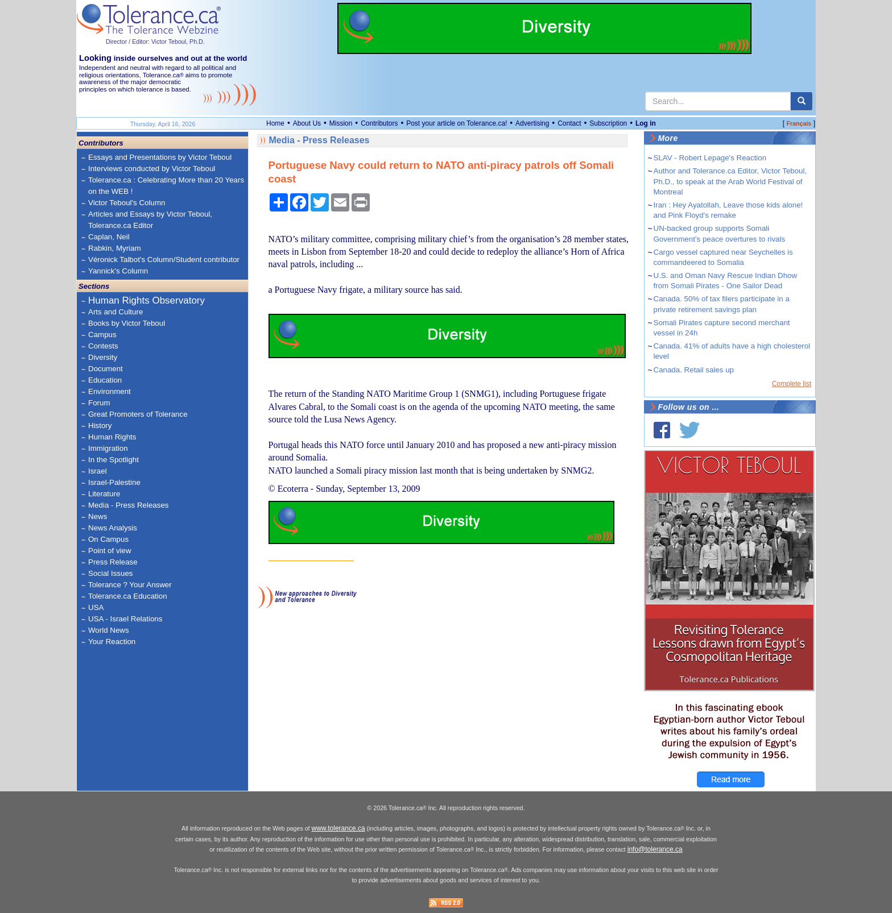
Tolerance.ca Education (127, 596)
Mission (341, 123)
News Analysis (112, 528)
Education (105, 380)
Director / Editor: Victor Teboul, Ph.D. (155, 41)
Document (105, 368)
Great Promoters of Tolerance (138, 414)
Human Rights (112, 437)
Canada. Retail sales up (694, 370)
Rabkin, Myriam (114, 248)
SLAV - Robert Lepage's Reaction (710, 157)
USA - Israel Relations (125, 619)
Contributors (379, 123)
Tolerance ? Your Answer (130, 584)
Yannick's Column (118, 271)
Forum (99, 403)
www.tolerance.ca (338, 828)
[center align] (801, 101)
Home (275, 123)
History (100, 425)
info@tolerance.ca (655, 849)
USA (96, 607)
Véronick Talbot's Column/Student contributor (163, 259)
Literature (104, 493)
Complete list (791, 384)
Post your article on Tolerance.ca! (456, 123)
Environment (109, 391)
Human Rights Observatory (146, 300)
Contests (103, 346)
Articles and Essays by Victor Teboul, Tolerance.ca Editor (150, 220)
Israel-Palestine (114, 482)
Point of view (109, 550)
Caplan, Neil (109, 237)
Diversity (102, 357)
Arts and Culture (115, 312)
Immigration (108, 448)
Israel (97, 471)
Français (798, 123)
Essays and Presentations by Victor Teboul (160, 157)
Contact (569, 123)
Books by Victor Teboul (126, 323)
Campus (102, 334)
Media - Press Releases (128, 505)
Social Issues (110, 573)
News (97, 516)
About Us (307, 123)
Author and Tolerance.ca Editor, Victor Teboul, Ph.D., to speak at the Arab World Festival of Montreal (730, 181)
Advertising (532, 123)
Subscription (608, 123)
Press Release (113, 562)
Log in (645, 123)
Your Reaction (111, 641)
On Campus (108, 539)
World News (108, 630)
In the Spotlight (113, 459)
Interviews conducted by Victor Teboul (151, 168)
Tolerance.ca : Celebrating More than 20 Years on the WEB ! (166, 186)
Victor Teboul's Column (126, 202)
